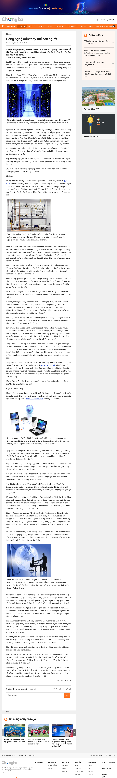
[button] (74, 727)
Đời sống (64, 763)
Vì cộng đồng (79, 767)
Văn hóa (39, 26)
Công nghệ (20, 26)
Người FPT (30, 26)
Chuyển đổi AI (52, 760)
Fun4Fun (78, 763)
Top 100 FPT (107, 764)
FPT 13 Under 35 (71, 26)
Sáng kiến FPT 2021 (92, 136)
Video (90, 760)
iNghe (91, 26)
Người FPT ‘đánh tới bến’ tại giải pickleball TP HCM (14, 736)
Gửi (67, 695)
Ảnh (89, 763)
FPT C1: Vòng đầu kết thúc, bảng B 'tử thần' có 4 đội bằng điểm (38, 737)
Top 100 (82, 26)
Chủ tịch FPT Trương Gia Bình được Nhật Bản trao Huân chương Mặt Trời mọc (99, 74)
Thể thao (48, 26)
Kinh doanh (10, 26)
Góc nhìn (64, 767)
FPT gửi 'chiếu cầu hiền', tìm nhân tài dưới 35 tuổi (99, 42)
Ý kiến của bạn (38, 695)
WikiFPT (91, 770)
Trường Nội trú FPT (91, 109)
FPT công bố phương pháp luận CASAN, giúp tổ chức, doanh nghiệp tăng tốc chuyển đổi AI (99, 52)
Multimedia (59, 26)
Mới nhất (33, 689)
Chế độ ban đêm (108, 26)
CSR (98, 26)
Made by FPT (52, 763)
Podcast (91, 767)
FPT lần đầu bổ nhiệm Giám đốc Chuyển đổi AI (99, 63)
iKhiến (77, 760)
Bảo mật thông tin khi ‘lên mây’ (21, 57)
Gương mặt (65, 760)
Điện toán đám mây (34, 399)
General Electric (48, 365)
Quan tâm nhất (21, 689)
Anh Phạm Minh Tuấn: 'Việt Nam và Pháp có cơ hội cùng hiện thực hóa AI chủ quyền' (62, 738)
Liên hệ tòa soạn (8, 751)
